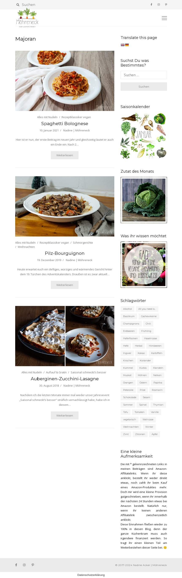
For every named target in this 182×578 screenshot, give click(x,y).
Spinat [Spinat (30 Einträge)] (143, 404)
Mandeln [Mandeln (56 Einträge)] (158, 367)
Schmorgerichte (83, 242)
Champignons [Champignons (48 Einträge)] (131, 323)
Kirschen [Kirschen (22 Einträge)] (128, 360)
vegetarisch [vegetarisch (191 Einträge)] (129, 419)
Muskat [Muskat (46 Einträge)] (127, 375)
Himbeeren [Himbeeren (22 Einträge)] (155, 345)
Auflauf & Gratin (56, 372)
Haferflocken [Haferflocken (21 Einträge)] (130, 338)
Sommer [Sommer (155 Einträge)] (128, 404)
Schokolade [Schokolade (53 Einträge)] (129, 397)
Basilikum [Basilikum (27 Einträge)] (129, 316)
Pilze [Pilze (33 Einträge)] (142, 389)
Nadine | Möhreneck (76, 130)
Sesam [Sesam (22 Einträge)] (146, 397)
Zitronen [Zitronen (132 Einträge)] (140, 434)
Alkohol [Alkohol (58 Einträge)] (127, 308)
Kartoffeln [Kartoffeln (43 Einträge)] (156, 353)
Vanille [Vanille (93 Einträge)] (155, 412)
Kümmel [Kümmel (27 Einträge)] (128, 367)
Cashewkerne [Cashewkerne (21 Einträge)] (148, 316)
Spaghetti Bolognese (64, 123)
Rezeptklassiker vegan (76, 117)
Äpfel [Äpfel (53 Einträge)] (155, 434)
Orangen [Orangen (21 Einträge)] (128, 382)
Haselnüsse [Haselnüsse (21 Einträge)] (150, 338)
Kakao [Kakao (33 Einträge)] (141, 353)
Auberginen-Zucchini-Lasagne (65, 378)
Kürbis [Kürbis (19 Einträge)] (143, 367)
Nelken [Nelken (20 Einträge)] (157, 375)
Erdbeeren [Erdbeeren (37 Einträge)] (129, 331)
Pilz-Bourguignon (65, 253)
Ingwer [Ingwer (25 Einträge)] (127, 353)
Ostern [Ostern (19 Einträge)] (143, 382)
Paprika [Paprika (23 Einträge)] (158, 382)
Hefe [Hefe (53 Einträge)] (125, 345)
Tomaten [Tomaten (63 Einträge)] (139, 412)
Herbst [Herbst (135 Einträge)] (138, 345)
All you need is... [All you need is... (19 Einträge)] (147, 308)
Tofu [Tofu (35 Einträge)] (125, 412)
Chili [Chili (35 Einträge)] (148, 323)
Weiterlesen (64, 155)
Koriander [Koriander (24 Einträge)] (145, 360)
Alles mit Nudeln (47, 117)
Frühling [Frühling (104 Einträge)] (146, 331)
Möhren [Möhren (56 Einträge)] (142, 375)
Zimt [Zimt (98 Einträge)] (126, 434)
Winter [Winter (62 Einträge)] (149, 426)
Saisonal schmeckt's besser (88, 372)
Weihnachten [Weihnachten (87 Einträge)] (131, 426)
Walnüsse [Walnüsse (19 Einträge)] (148, 419)
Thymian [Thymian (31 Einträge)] (158, 404)
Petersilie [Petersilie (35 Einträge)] (128, 389)
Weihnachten (26, 247)
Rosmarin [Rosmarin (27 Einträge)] (157, 389)
